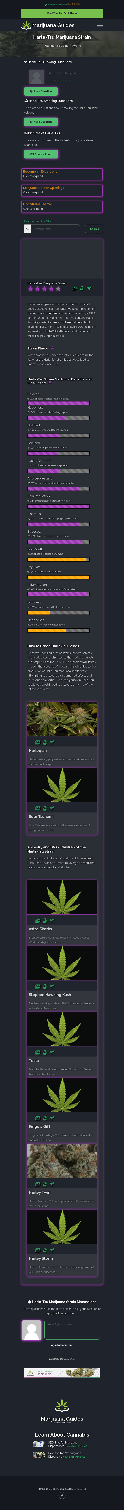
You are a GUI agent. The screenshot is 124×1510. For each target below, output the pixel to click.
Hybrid (76, 45)
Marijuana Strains (56, 45)
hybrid (71, 308)
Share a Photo (43, 154)
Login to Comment (61, 1345)
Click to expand (33, 176)
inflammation (71, 322)
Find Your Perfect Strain (62, 13)
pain (54, 322)
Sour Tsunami (54, 313)
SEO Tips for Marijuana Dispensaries (62, 1444)
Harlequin (33, 313)
